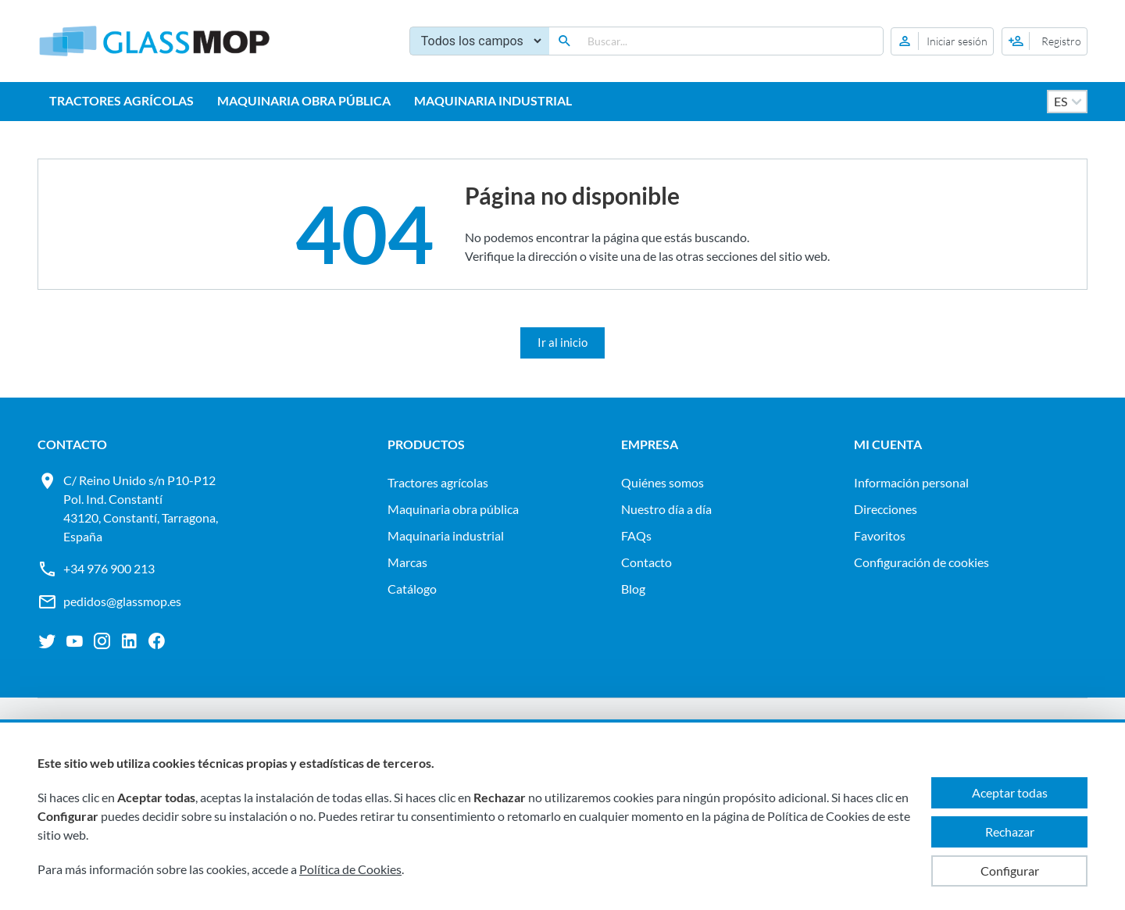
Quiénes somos (662, 482)
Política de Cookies (350, 869)
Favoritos (879, 535)
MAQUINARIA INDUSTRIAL (493, 100)
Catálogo (412, 588)
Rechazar (1009, 831)
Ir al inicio (563, 342)
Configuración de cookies (921, 562)
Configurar (1009, 870)
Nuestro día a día (666, 508)
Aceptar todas (1010, 792)
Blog (633, 588)
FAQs (636, 535)
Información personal (911, 482)
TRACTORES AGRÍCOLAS (121, 100)
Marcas (407, 562)
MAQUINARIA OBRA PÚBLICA (304, 100)
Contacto (646, 562)
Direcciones (885, 508)
